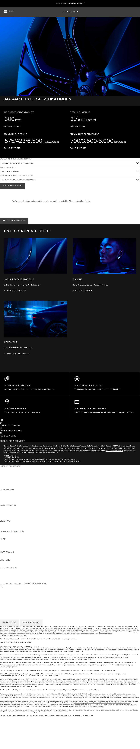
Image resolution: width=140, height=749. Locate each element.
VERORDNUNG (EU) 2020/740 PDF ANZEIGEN (15, 643)
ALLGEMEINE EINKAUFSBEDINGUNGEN (18, 593)
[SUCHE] (2, 587)
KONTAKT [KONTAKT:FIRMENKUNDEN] (4, 519)
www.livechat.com (39, 695)
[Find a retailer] (70, 746)
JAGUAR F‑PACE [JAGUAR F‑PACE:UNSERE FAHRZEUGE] (8, 470)
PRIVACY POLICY (8, 596)
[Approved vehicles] (70, 741)
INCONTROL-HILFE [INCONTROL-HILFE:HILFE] (9, 550)
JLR (2, 563)
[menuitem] (70, 728)
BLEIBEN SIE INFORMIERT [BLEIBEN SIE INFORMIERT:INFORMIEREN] (12, 496)
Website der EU (134, 631)
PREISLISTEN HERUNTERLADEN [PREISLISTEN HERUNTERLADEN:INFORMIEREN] (15, 493)
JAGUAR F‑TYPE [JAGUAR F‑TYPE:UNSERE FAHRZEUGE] (7, 477)
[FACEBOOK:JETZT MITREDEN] (6, 579)
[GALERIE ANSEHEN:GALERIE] (82, 291)
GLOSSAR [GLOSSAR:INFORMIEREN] (4, 501)
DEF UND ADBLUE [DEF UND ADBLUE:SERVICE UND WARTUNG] (8, 537)
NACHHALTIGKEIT (8, 566)
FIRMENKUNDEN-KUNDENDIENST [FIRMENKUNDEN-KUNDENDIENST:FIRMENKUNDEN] (16, 517)
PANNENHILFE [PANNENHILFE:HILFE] (7, 543)
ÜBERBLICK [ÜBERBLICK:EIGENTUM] (5, 524)
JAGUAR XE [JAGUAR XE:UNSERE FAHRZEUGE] (5, 480)
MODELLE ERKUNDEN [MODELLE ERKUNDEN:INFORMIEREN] (10, 498)
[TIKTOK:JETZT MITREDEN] (4, 574)
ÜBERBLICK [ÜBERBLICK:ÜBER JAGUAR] (5, 556)
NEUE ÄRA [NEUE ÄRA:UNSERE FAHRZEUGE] (5, 488)
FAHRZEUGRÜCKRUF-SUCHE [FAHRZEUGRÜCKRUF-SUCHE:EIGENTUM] (14, 530)
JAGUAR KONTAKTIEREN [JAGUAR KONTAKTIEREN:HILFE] (12, 545)
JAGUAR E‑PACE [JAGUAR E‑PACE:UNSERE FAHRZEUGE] (8, 472)
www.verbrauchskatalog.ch (114, 451)
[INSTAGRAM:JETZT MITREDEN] (7, 571)
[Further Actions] (2, 421)
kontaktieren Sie (25, 634)
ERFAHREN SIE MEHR (12, 186)
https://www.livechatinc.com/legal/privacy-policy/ (86, 707)
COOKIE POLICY (7, 598)
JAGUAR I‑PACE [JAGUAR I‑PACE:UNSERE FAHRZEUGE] (7, 475)
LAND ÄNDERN (7, 590)
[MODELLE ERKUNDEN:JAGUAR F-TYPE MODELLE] (15, 291)
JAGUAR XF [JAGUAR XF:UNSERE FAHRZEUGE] (5, 483)
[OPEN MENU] (8, 12)
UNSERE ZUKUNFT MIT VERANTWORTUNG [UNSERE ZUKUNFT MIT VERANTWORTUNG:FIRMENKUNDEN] (20, 514)
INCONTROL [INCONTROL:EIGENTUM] (5, 527)
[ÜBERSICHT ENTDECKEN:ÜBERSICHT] (16, 354)
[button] (70, 425)
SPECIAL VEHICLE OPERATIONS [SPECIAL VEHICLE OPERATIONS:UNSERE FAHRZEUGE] (15, 485)
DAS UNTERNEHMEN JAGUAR (14, 601)
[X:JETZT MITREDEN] (2, 582)
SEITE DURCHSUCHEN (35, 584)
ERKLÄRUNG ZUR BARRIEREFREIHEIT (18, 603)
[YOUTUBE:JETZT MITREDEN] (5, 576)
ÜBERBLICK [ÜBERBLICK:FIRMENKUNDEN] (5, 509)
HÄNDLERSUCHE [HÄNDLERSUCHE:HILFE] (8, 548)
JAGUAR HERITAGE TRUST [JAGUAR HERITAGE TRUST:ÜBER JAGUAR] (12, 558)
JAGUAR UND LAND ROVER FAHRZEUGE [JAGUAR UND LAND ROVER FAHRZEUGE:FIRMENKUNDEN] (19, 511)
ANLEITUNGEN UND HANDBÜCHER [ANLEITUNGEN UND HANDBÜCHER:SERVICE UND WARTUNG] (16, 535)
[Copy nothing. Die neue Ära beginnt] (70, 3)
